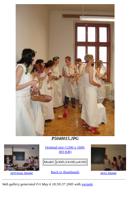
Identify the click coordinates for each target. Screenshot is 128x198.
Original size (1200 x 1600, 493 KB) (65, 149)
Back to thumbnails (65, 172)
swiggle (87, 184)
